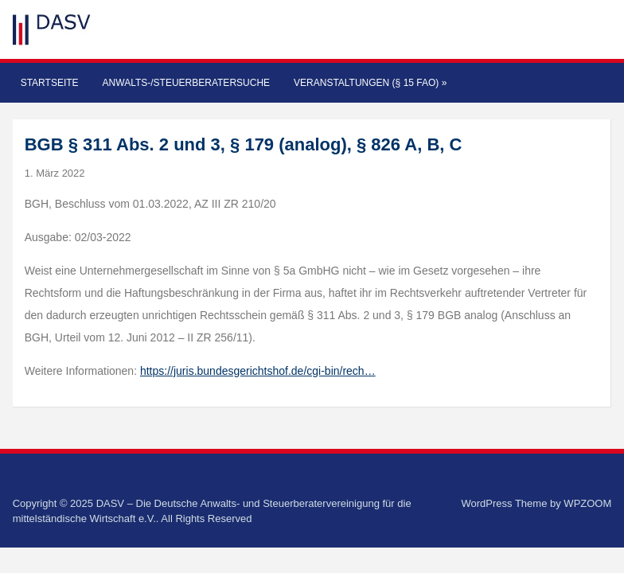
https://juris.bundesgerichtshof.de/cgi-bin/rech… (258, 370)
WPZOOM (587, 503)
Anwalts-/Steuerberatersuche (186, 82)
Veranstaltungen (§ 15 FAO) (370, 82)
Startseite (50, 82)
